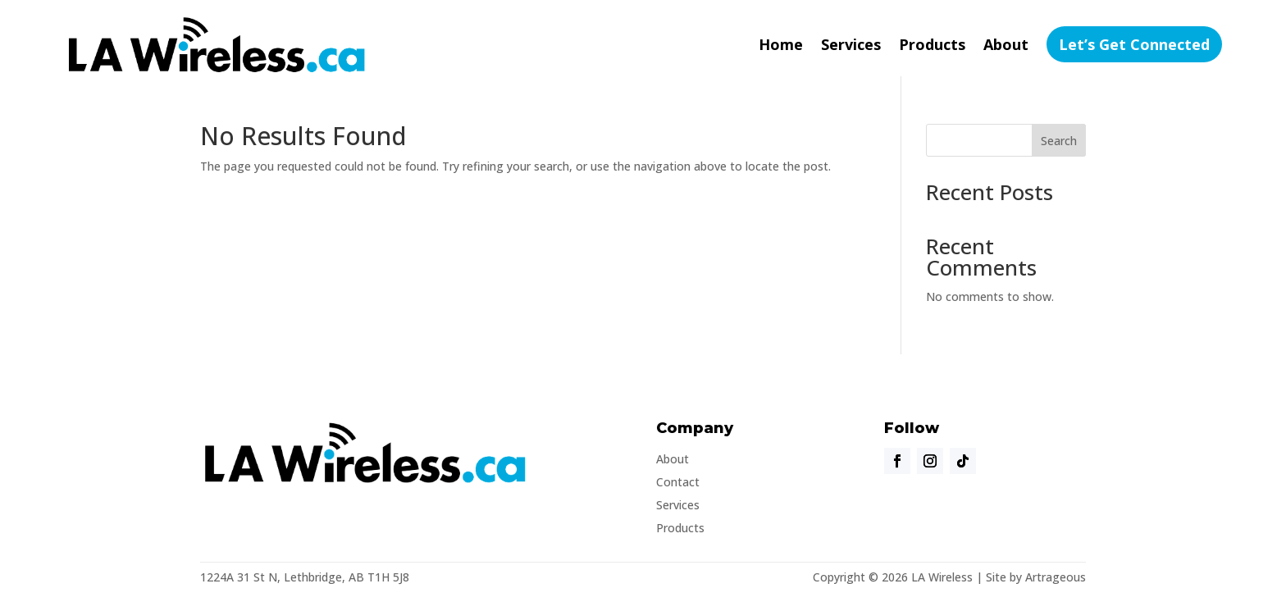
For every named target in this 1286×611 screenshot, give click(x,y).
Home (781, 44)
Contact (678, 482)
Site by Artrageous (1036, 577)
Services (851, 44)
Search (1059, 140)
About (1005, 44)
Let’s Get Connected (1134, 44)
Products (932, 44)
